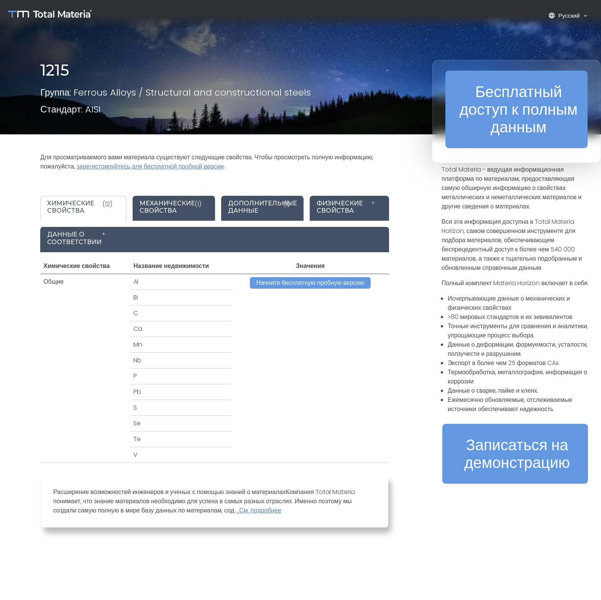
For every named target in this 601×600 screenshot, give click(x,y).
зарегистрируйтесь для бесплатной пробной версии (150, 166)
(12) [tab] (79, 207)
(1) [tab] (170, 207)
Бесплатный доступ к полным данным (519, 109)
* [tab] (346, 207)
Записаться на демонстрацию (517, 453)
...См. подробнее (258, 510)
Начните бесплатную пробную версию (310, 282)
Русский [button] (564, 16)
